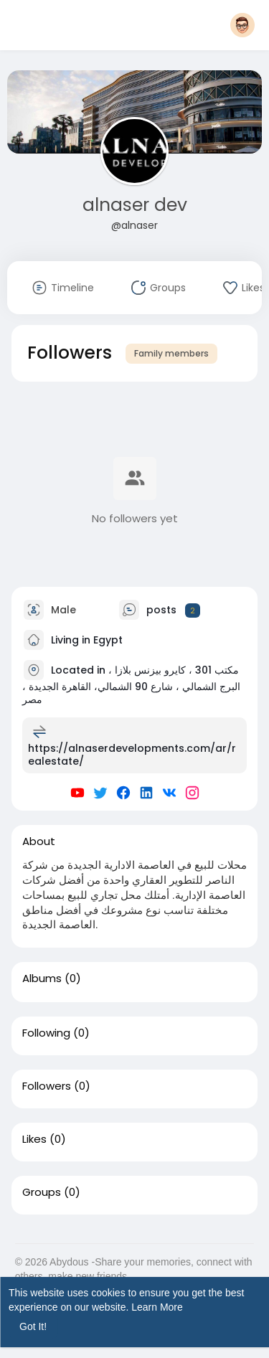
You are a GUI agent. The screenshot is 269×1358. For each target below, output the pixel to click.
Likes (34, 1139)
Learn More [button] (157, 1307)
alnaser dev (134, 204)
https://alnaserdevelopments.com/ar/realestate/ (132, 754)
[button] (242, 25)
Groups (41, 1192)
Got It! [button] (33, 1326)
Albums (42, 978)
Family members (171, 353)
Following (46, 1033)
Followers (46, 1086)
